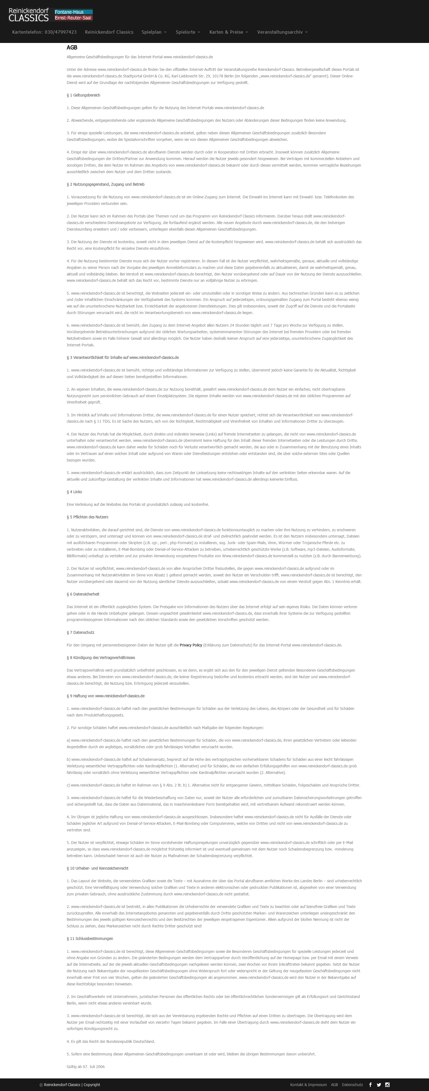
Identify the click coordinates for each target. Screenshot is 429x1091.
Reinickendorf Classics (109, 24)
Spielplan (152, 24)
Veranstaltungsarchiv (280, 24)
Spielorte (185, 24)
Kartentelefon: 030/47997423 (44, 24)
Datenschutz (352, 1084)
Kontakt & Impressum (308, 1084)
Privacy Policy (191, 644)
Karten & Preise (226, 24)
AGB (334, 1084)
